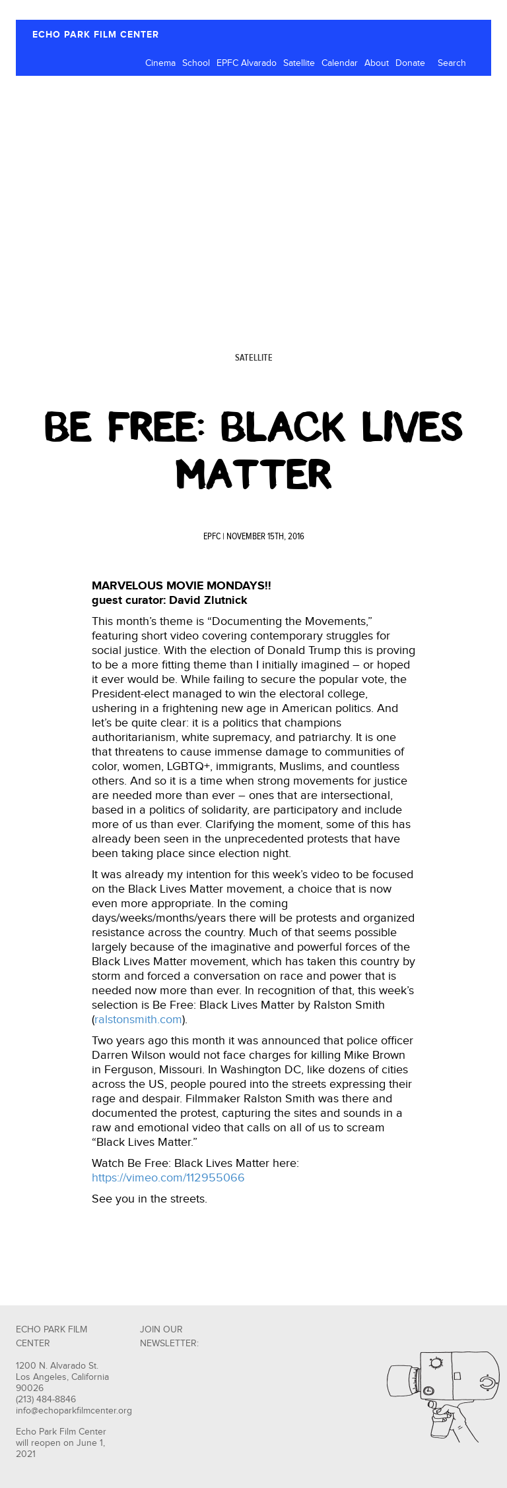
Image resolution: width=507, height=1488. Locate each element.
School (196, 63)
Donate (410, 63)
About (376, 63)
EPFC (211, 536)
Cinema (160, 63)
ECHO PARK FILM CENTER (95, 34)
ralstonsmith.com (138, 1020)
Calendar (339, 63)
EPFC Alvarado (247, 63)
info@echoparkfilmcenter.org (74, 1411)
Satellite (299, 63)
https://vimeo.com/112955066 (168, 1178)
